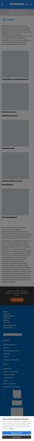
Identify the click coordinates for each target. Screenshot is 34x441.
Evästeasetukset (16, 437)
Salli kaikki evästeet (16, 433)
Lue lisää (11, 428)
